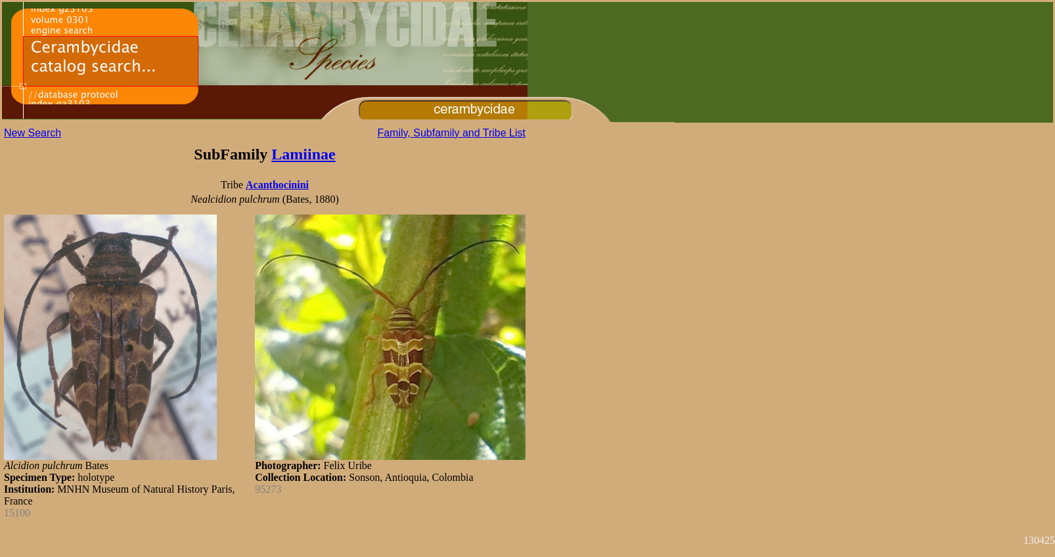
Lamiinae (303, 154)
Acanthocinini (277, 184)
